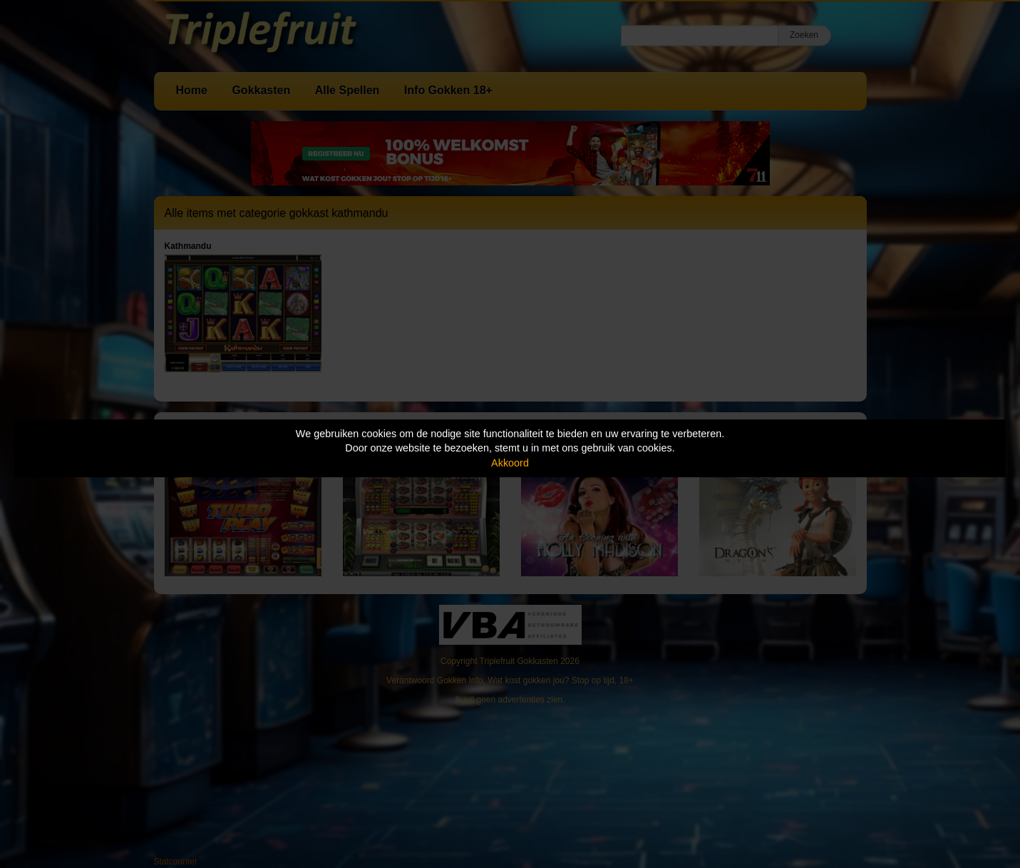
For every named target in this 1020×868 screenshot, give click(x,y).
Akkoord (510, 463)
